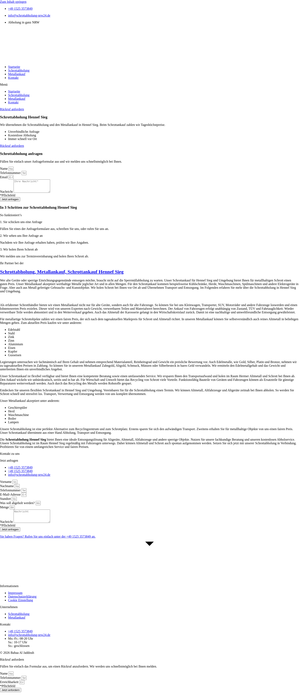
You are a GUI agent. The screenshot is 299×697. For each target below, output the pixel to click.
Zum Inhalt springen (13, 1)
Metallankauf (16, 74)
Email (4, 177)
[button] (149, 84)
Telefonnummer (10, 173)
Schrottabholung (19, 70)
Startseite (14, 66)
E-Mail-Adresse (10, 497)
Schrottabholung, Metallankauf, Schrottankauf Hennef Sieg (62, 274)
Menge (5, 509)
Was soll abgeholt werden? (18, 505)
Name (4, 168)
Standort (6, 501)
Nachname (7, 488)
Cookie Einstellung (20, 605)
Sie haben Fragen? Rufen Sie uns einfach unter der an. (47, 541)
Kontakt (13, 77)
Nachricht (7, 194)
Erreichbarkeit (9, 687)
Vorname (6, 484)
